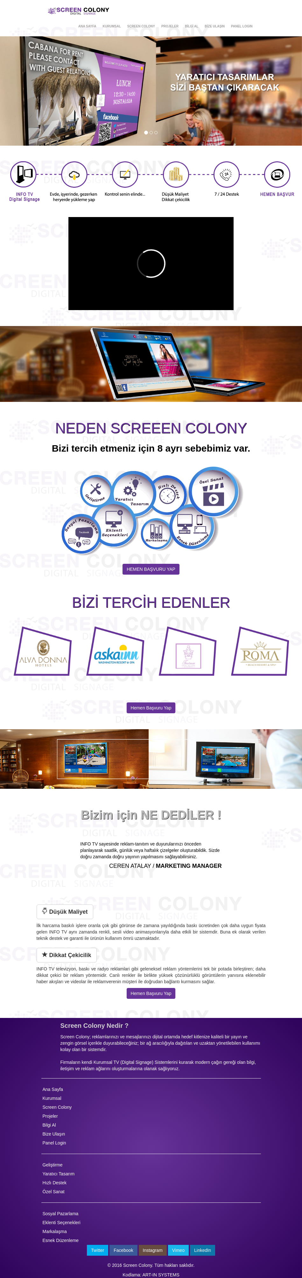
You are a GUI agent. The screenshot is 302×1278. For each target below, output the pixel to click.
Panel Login (54, 1142)
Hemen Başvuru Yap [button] (151, 993)
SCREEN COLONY (141, 26)
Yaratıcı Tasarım (59, 1173)
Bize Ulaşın (54, 1133)
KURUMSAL (112, 26)
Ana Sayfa (53, 1089)
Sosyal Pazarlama (61, 1213)
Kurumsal (52, 1098)
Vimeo (178, 1250)
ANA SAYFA (87, 26)
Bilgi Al (49, 1125)
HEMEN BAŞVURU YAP (151, 569)
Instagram (153, 1250)
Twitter (97, 1250)
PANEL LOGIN (241, 26)
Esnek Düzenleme (61, 1240)
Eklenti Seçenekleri (62, 1222)
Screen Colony (57, 1107)
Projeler (50, 1116)
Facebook (123, 1250)
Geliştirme (53, 1164)
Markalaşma (55, 1231)
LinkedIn (202, 1250)
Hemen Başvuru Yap (151, 707)
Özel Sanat (54, 1191)
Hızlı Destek (55, 1182)
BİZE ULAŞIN (215, 26)
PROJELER (170, 26)
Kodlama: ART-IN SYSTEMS (151, 1274)
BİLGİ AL (191, 26)
